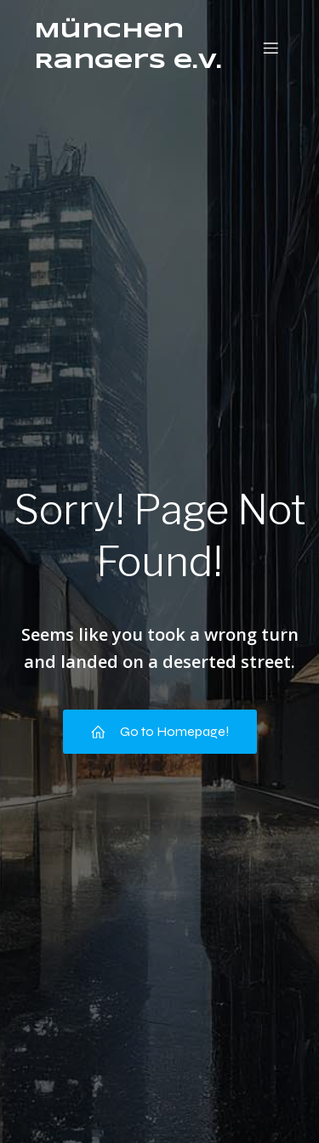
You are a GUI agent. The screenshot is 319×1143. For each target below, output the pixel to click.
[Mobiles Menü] (270, 47)
